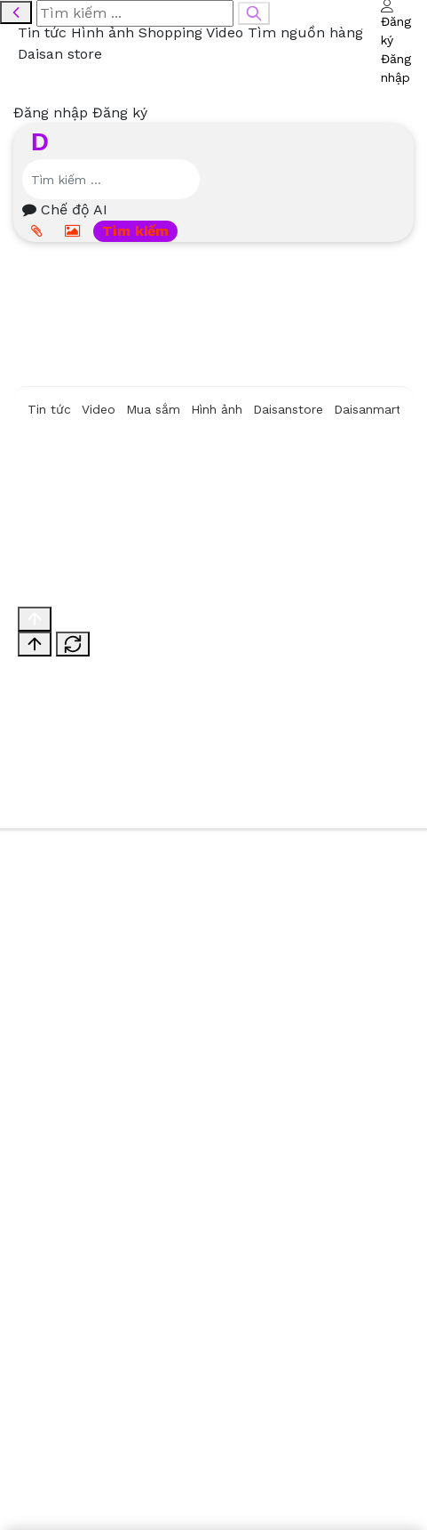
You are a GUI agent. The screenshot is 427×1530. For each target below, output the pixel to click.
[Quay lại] (16, 12)
